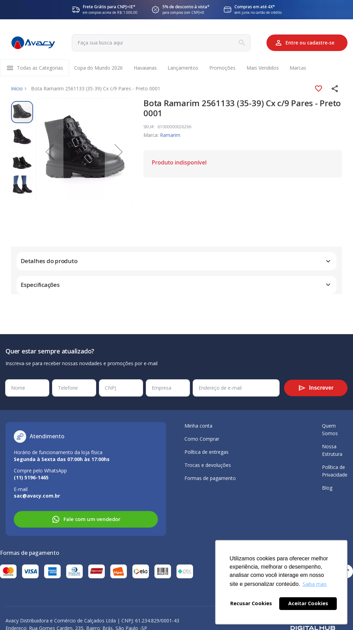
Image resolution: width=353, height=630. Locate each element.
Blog (327, 487)
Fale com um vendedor (86, 519)
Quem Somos (330, 429)
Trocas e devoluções (207, 465)
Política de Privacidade (334, 471)
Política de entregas (206, 452)
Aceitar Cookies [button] (308, 603)
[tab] (176, 261)
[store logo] (33, 43)
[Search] (240, 42)
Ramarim (170, 135)
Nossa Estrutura (332, 450)
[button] (335, 89)
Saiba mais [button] (315, 584)
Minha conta (198, 425)
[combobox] (160, 42)
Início (17, 89)
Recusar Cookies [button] (251, 603)
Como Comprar (201, 439)
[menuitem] (40, 68)
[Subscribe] (315, 388)
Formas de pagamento (210, 478)
